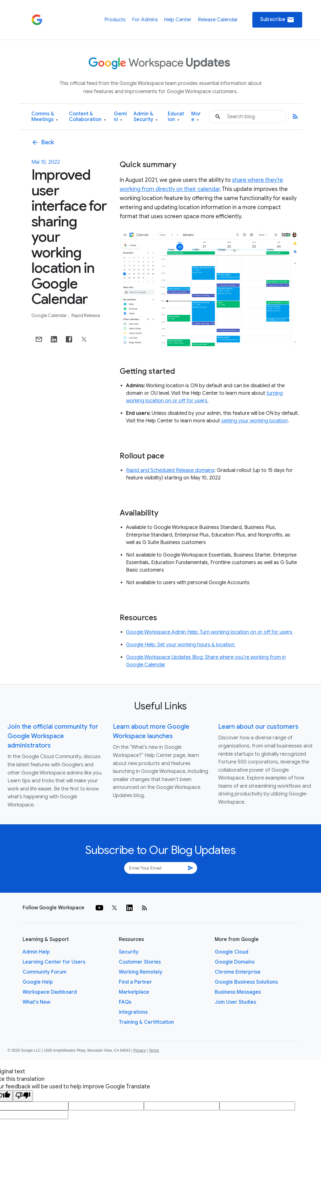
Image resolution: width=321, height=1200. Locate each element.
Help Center (178, 20)
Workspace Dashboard (50, 992)
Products (115, 20)
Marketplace (134, 992)
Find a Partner (135, 982)
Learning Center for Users (54, 962)
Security (129, 952)
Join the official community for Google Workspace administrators (53, 736)
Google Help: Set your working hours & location (181, 645)
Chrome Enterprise (237, 972)
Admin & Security (146, 117)
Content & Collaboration (87, 117)
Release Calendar (218, 20)
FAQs (125, 1002)
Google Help (38, 982)
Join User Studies (235, 1002)
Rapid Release (85, 315)
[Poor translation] (23, 1096)
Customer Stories (140, 962)
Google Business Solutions (246, 982)
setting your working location (254, 421)
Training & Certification (146, 1022)
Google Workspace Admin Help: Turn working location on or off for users (209, 632)
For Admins (145, 20)
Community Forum (44, 972)
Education (176, 117)
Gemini (120, 117)
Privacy (140, 1050)
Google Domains (235, 962)
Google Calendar (49, 315)
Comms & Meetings (44, 117)
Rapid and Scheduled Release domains (170, 470)
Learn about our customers (258, 727)
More (196, 117)
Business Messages (238, 992)
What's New (36, 1002)
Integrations (133, 1012)
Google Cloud (231, 952)
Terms (154, 1050)
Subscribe (277, 20)
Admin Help (36, 952)
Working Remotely (140, 972)
